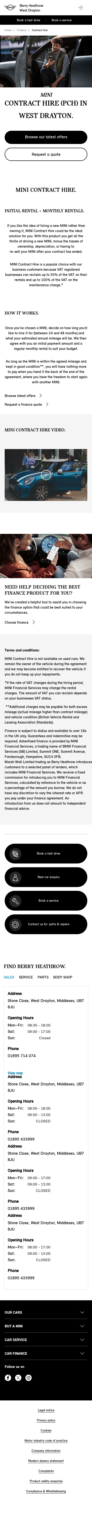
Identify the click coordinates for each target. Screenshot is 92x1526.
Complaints (46, 1471)
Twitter (18, 1378)
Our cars (13, 1312)
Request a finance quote (23, 404)
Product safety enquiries (46, 1481)
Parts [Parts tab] (43, 977)
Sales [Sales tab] (9, 977)
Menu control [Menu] (81, 8)
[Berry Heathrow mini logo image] (24, 8)
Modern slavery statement (46, 1461)
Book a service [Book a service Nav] (62, 20)
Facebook (8, 1378)
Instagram (28, 1378)
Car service (16, 1340)
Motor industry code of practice (46, 1441)
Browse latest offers (20, 395)
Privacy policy (46, 1420)
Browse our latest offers (46, 136)
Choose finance (16, 622)
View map (15, 1073)
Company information (46, 1451)
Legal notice (46, 1410)
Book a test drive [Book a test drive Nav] (28, 20)
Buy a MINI (14, 1326)
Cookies (46, 1430)
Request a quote (46, 154)
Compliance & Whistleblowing (46, 1491)
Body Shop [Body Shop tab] (62, 977)
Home (8, 30)
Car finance (16, 1353)
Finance (21, 30)
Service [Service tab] (26, 977)
